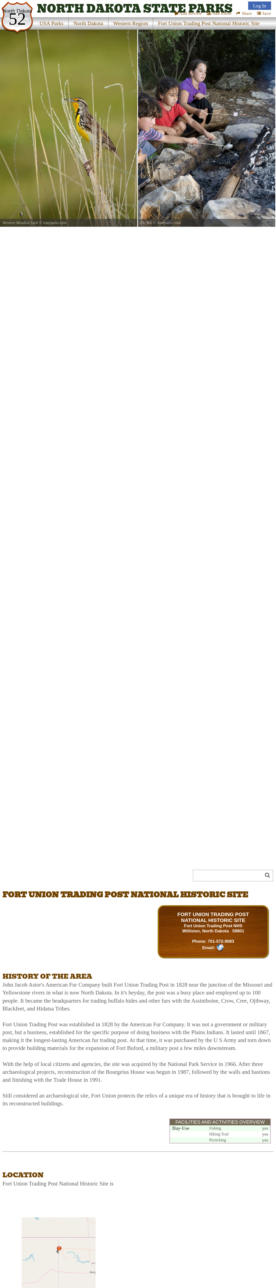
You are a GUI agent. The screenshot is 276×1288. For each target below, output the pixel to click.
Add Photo (219, 13)
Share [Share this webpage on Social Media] (244, 13)
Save (264, 13)
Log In (259, 5)
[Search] (230, 875)
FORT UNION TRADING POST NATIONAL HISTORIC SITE (213, 917)
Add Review (188, 13)
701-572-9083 (221, 941)
